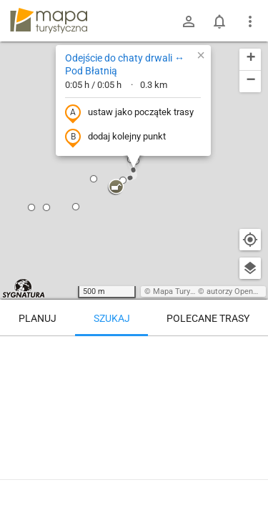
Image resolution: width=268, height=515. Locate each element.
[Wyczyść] (250, 351)
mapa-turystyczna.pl (48, 20)
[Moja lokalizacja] (250, 239)
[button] (46, 207)
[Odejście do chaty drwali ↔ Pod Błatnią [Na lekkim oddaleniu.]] (134, 397)
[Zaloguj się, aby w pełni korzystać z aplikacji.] (249, 475)
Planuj (37, 318)
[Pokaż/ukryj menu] (250, 21)
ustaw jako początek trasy (129, 113)
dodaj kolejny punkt (115, 137)
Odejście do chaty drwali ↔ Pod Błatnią (124, 64)
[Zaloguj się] (188, 21)
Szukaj (112, 318)
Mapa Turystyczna (185, 291)
